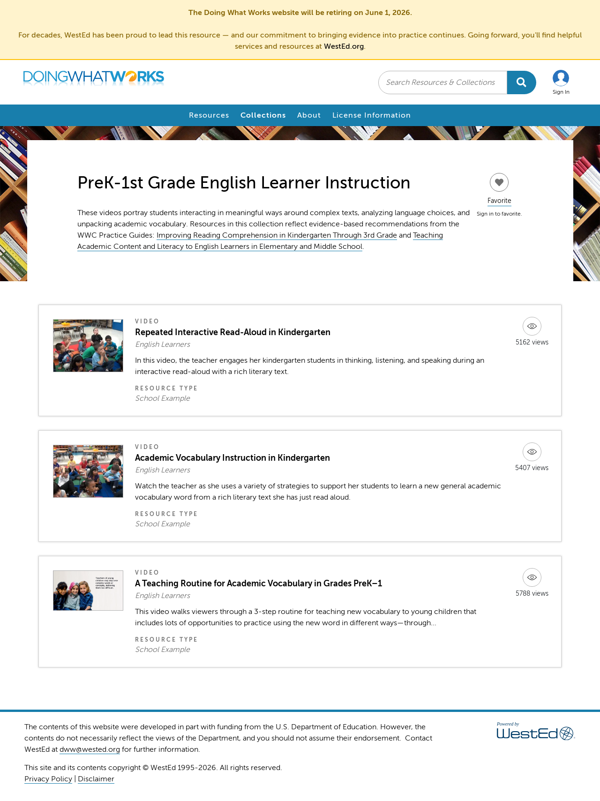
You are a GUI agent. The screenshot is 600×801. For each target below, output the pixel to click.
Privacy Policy (48, 779)
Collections (263, 115)
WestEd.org (344, 46)
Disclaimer (96, 779)
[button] (561, 82)
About (309, 115)
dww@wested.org (90, 749)
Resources (209, 115)
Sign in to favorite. (499, 213)
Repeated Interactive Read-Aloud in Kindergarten (232, 332)
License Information (371, 115)
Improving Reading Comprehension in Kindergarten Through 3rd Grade (277, 235)
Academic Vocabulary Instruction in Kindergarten (232, 458)
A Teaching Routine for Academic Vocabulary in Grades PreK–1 (258, 583)
